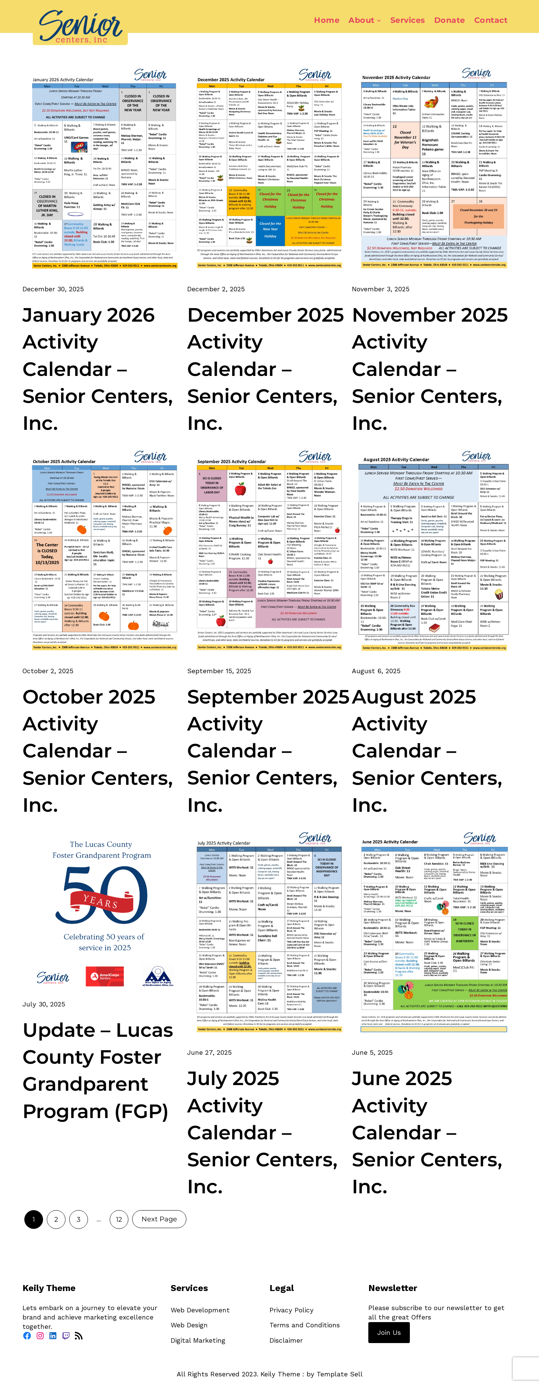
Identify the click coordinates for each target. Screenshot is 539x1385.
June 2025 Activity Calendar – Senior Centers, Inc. (427, 1132)
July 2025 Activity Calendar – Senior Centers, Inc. (262, 1132)
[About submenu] (379, 20)
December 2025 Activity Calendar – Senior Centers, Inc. (265, 369)
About (361, 20)
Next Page (159, 1219)
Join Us (389, 1332)
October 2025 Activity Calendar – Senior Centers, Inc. (97, 751)
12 (119, 1219)
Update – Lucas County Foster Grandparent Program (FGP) (97, 1070)
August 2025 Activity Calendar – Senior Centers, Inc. (427, 751)
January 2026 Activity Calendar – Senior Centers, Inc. (97, 369)
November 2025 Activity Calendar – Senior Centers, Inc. (430, 369)
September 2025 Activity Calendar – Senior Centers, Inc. (268, 751)
